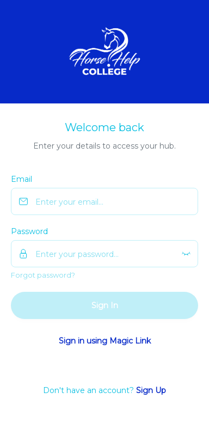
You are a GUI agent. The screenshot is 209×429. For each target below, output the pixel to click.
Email (21, 179)
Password (29, 231)
